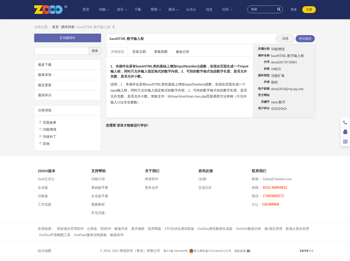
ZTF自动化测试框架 (179, 229)
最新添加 (45, 75)
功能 (103, 9)
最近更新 (45, 85)
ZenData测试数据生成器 (215, 229)
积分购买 (305, 38)
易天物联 (138, 229)
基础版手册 (99, 187)
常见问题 (98, 213)
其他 (46, 144)
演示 (120, 9)
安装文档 (139, 52)
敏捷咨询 (116, 235)
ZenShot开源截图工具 (55, 235)
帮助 (154, 9)
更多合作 (151, 187)
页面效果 (49, 122)
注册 (309, 9)
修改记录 (182, 52)
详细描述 (117, 52)
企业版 (43, 187)
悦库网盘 (154, 229)
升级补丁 (49, 137)
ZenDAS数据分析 (248, 229)
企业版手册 (99, 196)
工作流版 (44, 204)
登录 (294, 9)
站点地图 (44, 251)
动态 (209, 9)
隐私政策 (240, 251)
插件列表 (68, 27)
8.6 (306, 251)
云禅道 (92, 229)
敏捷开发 (121, 229)
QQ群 (202, 179)
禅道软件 (151, 179)
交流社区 (205, 187)
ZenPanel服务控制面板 (90, 235)
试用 (285, 38)
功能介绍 (98, 179)
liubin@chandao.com (277, 179)
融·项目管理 (273, 229)
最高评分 (45, 95)
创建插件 (67, 38)
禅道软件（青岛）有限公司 (140, 251)
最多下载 (45, 65)
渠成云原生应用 (297, 229)
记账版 (43, 196)
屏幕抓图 (161, 52)
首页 (86, 9)
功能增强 (49, 129)
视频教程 (98, 204)
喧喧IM (105, 229)
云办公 (191, 9)
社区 (226, 9)
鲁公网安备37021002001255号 (210, 251)
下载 (137, 9)
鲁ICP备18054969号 (175, 251)
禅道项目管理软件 (70, 229)
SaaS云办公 (46, 179)
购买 (172, 9)
